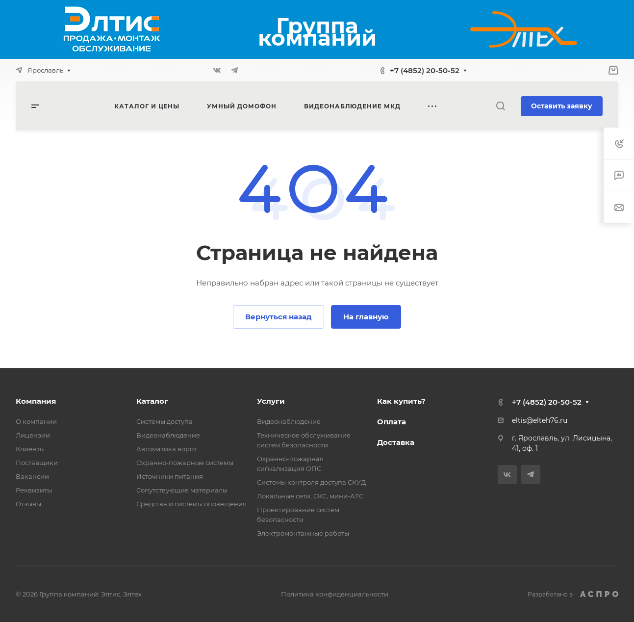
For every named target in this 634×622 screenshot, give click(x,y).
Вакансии (32, 476)
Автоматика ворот (166, 449)
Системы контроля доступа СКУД (311, 482)
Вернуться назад (278, 316)
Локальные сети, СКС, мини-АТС (310, 496)
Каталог (152, 401)
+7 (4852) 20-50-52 (424, 70)
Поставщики (37, 462)
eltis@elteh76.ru (539, 420)
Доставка (395, 442)
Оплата (391, 421)
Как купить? (401, 401)
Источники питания (169, 476)
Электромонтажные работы (303, 533)
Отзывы (28, 504)
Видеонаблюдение (168, 435)
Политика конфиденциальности (334, 594)
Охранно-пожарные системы (184, 462)
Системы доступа (164, 421)
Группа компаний (317, 31)
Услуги (271, 401)
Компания (36, 401)
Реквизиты (34, 490)
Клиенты (30, 449)
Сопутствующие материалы (182, 490)
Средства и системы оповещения (191, 504)
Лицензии (33, 435)
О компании (36, 421)
